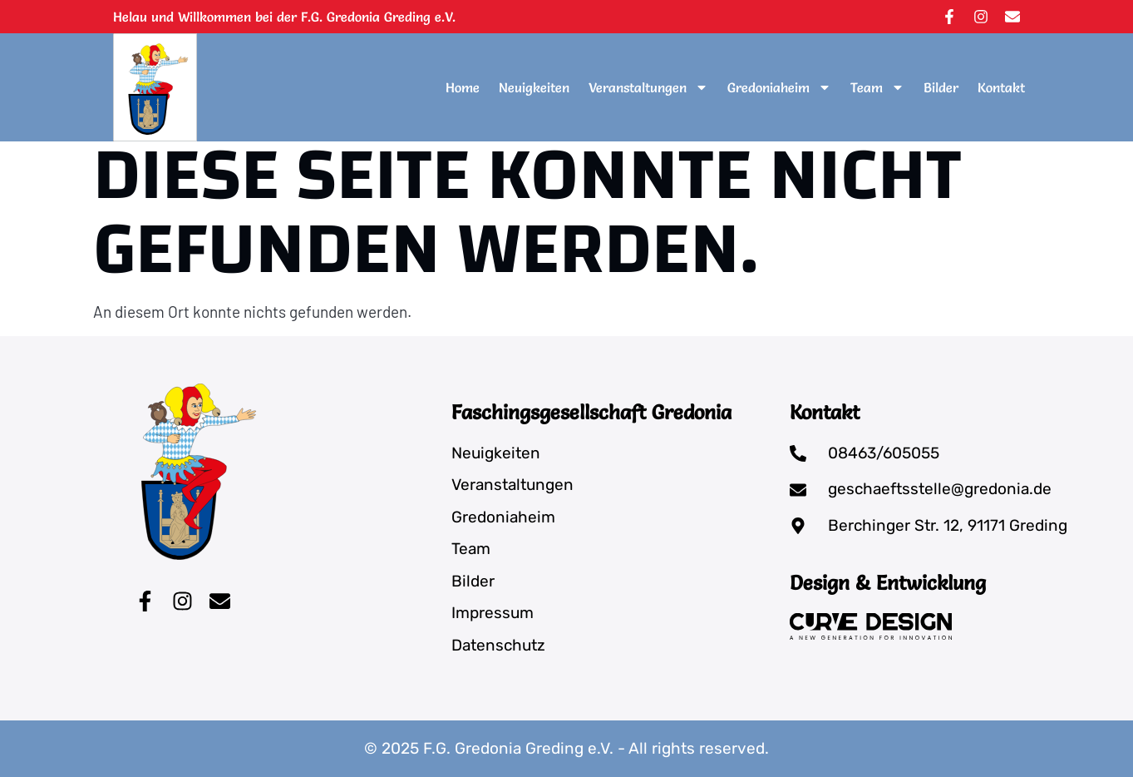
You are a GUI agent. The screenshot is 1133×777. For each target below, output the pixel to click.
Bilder (941, 87)
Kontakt (1001, 87)
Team (877, 87)
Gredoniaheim (779, 87)
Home (463, 87)
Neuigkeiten (534, 87)
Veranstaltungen (648, 87)
